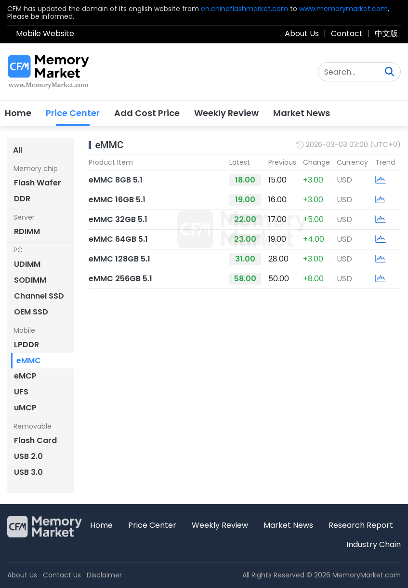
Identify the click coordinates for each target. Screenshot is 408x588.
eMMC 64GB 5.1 (118, 239)
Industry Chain (373, 544)
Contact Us (62, 575)
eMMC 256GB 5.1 (120, 278)
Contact (347, 33)
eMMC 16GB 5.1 (117, 199)
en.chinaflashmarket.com (244, 8)
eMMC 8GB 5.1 (116, 179)
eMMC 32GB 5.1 (118, 219)
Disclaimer (104, 575)
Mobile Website (45, 33)
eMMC (109, 145)
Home (18, 113)
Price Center (73, 113)
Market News (301, 113)
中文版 (386, 33)
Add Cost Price (147, 113)
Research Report (361, 525)
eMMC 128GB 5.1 (119, 258)
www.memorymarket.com (343, 8)
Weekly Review (226, 113)
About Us (302, 33)
